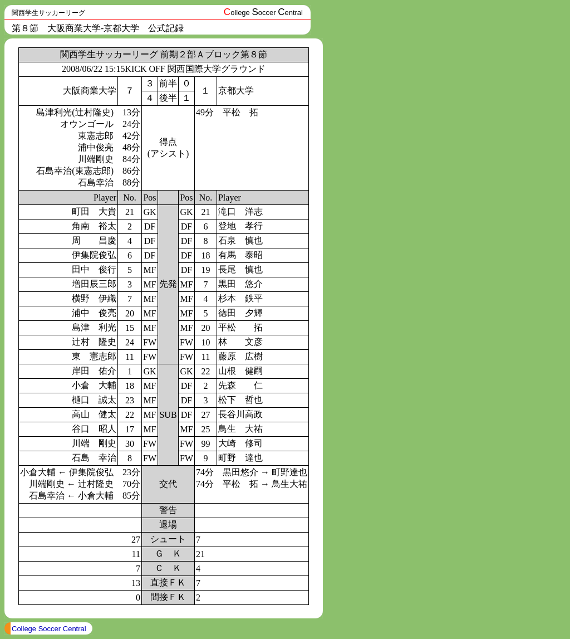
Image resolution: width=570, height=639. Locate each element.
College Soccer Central (49, 629)
